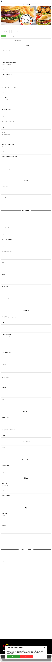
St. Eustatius (6, 642)
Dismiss (26, 656)
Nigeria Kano (6, 639)
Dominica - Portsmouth (8, 626)
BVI (3, 617)
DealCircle (5, 621)
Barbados (5, 619)
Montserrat (5, 635)
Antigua (4, 615)
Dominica (5, 624)
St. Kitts (5, 644)
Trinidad (5, 651)
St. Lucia (5, 646)
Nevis (4, 637)
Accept (13, 656)
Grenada (5, 628)
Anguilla (5, 612)
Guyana (4, 630)
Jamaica (5, 633)
